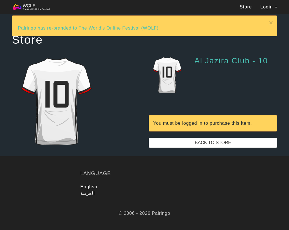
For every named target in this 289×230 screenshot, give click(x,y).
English (88, 186)
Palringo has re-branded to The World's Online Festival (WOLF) (88, 28)
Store (246, 7)
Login (268, 7)
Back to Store (213, 142)
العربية (87, 193)
